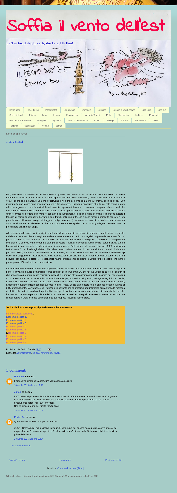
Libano (56, 115)
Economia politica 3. (16, 323)
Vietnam (45, 126)
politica (35, 353)
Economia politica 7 (16, 336)
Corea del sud (16, 115)
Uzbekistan (29, 126)
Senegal (110, 120)
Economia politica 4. (16, 326)
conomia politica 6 (17, 333)
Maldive (139, 115)
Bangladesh (69, 110)
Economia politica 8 (16, 339)
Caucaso (102, 110)
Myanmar (56, 120)
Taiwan (156, 120)
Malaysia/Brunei (92, 115)
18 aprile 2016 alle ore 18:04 (28, 438)
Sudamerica (140, 120)
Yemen (59, 126)
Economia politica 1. (16, 317)
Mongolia (41, 120)
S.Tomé (124, 120)
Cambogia (86, 110)
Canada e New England (124, 110)
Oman (97, 120)
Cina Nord (146, 110)
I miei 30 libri (33, 110)
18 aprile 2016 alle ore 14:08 (28, 410)
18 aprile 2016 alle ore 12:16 (28, 385)
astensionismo (23, 353)
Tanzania (13, 126)
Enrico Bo (19, 417)
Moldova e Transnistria (20, 120)
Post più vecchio (113, 460)
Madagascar (72, 115)
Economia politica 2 (16, 320)
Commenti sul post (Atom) (70, 468)
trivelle (57, 353)
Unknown (19, 376)
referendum (47, 353)
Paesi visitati (51, 110)
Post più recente (17, 460)
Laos (44, 115)
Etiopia (32, 115)
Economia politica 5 (16, 329)
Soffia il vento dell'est (85, 27)
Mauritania (154, 115)
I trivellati (14, 141)
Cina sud (162, 110)
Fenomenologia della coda (19, 313)
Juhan (17, 392)
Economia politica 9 (16, 342)
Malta (108, 115)
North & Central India (78, 120)
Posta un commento (21, 445)
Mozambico (123, 115)
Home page (14, 110)
